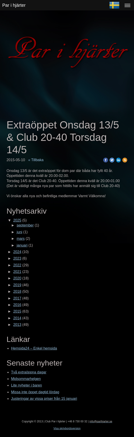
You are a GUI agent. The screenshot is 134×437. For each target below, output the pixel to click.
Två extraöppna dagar (28, 372)
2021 (17, 272)
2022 (17, 265)
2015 (17, 311)
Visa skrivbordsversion (67, 428)
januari (22, 245)
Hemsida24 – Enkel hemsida (34, 348)
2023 (17, 258)
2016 (17, 305)
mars (21, 238)
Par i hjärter (13, 5)
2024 (17, 252)
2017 (17, 298)
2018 (17, 291)
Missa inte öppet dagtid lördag (35, 392)
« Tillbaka (36, 160)
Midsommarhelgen (26, 379)
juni (19, 232)
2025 (17, 220)
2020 (17, 278)
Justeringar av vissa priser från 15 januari (44, 398)
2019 (17, 285)
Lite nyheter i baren (26, 385)
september (25, 225)
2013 (17, 325)
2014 (17, 318)
